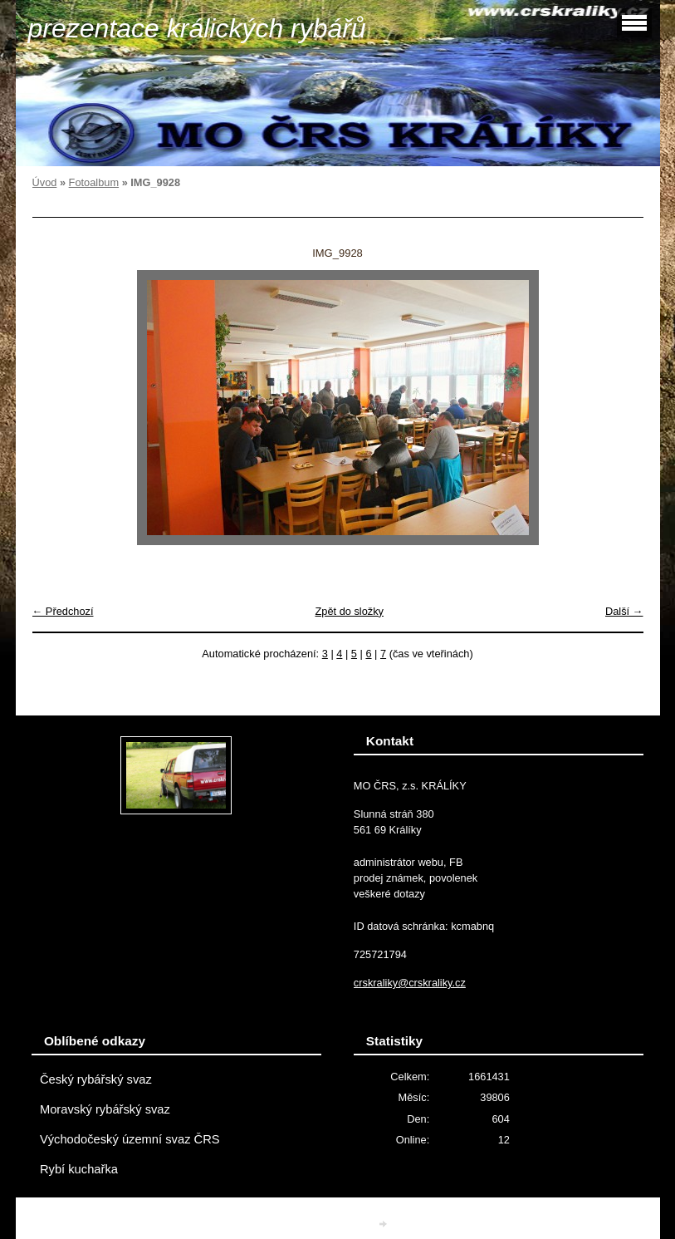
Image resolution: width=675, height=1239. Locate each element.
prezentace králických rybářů (197, 28)
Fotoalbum (94, 182)
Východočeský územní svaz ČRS (130, 1139)
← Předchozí (63, 611)
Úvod (44, 182)
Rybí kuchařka (79, 1169)
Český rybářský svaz (96, 1079)
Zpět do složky (349, 611)
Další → (624, 611)
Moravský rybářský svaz (105, 1109)
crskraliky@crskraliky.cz (410, 982)
